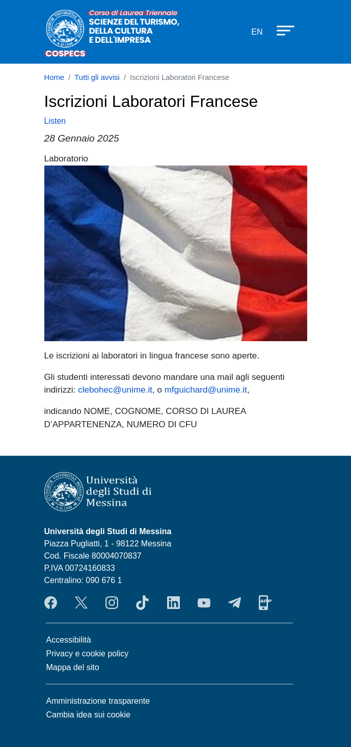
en (256, 31)
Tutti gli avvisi (97, 77)
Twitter (81, 602)
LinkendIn (173, 602)
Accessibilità (68, 639)
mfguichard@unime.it (206, 389)
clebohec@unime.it (115, 389)
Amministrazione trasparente (98, 701)
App (265, 602)
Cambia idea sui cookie (88, 714)
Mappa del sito (72, 667)
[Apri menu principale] (280, 30)
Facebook (50, 602)
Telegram (234, 602)
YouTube (204, 602)
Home (54, 77)
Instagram (111, 602)
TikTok (142, 602)
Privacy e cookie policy (87, 653)
